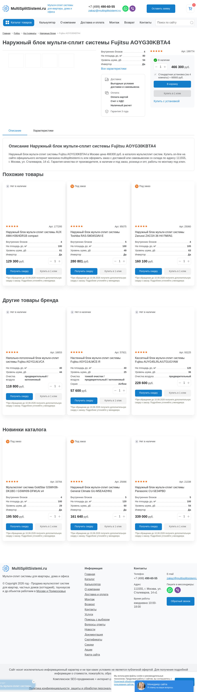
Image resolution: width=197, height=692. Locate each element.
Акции (88, 649)
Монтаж (90, 599)
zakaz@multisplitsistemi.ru (104, 10)
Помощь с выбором (97, 619)
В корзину (172, 84)
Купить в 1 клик (172, 93)
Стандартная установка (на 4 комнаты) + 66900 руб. (174, 76)
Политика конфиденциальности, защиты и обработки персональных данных (77, 688)
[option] (16, 60)
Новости (90, 629)
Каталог (90, 579)
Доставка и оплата (96, 594)
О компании (92, 589)
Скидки (89, 644)
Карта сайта (92, 654)
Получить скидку (19, 271)
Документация (94, 634)
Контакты (91, 609)
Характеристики (43, 130)
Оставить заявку (161, 8)
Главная (90, 574)
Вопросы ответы (95, 624)
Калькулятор (93, 584)
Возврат (90, 604)
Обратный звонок (180, 601)
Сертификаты (93, 639)
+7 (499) (101, 6)
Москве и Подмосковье (51, 591)
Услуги (89, 614)
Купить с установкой (167, 101)
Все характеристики (113, 68)
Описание (15, 130)
